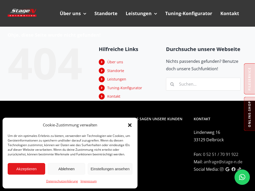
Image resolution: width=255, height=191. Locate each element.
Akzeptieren (26, 169)
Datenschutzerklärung (62, 181)
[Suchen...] (203, 84)
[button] (129, 125)
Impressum (89, 181)
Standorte (115, 70)
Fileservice (249, 79)
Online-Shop (249, 114)
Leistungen (116, 79)
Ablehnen (66, 169)
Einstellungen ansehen (110, 169)
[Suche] (172, 84)
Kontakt (113, 96)
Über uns (115, 61)
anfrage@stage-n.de (223, 162)
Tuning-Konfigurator (124, 87)
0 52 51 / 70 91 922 (220, 154)
